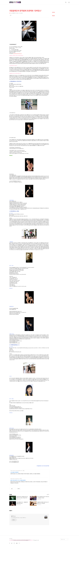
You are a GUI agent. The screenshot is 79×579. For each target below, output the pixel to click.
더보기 (48, 510)
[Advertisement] (29, 475)
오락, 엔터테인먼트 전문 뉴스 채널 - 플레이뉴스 (18, 533)
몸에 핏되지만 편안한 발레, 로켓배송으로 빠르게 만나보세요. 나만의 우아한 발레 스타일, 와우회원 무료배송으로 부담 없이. (28, 498)
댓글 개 (10, 526)
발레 (10, 13)
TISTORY (10, 554)
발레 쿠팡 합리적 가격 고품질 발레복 (18, 495)
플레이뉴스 (13, 531)
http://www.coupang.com (15, 494)
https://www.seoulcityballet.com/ (16, 486)
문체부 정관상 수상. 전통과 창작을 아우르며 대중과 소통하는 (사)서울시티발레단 (25, 489)
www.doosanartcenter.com (17, 53)
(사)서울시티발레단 (14, 487)
